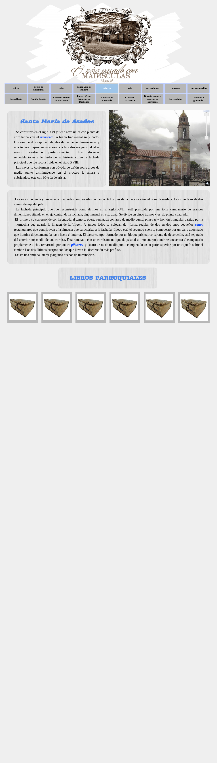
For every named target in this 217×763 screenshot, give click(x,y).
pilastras (77, 245)
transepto (46, 137)
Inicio (16, 88)
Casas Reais (16, 99)
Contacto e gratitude (198, 99)
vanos (199, 224)
